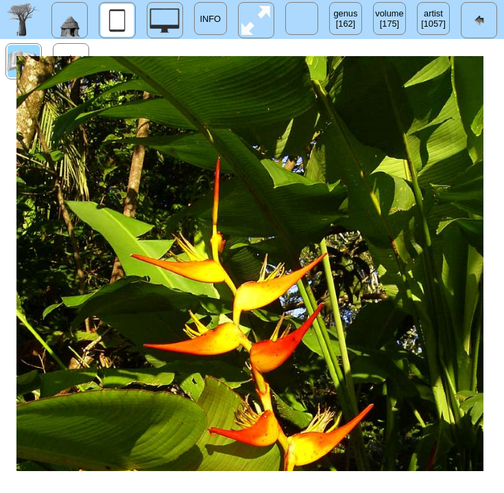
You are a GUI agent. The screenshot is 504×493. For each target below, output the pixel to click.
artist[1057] (433, 18)
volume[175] (389, 18)
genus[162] (346, 18)
